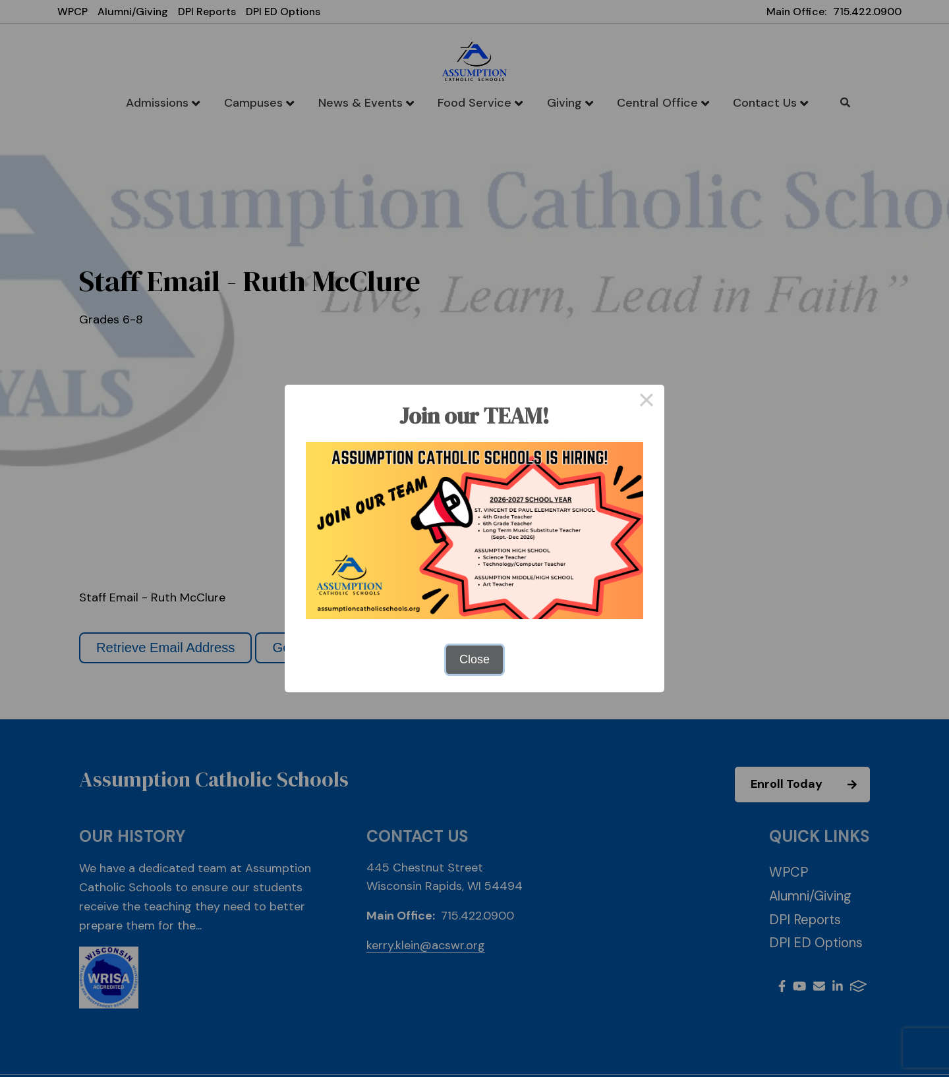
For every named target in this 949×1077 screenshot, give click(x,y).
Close (474, 659)
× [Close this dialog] (646, 402)
